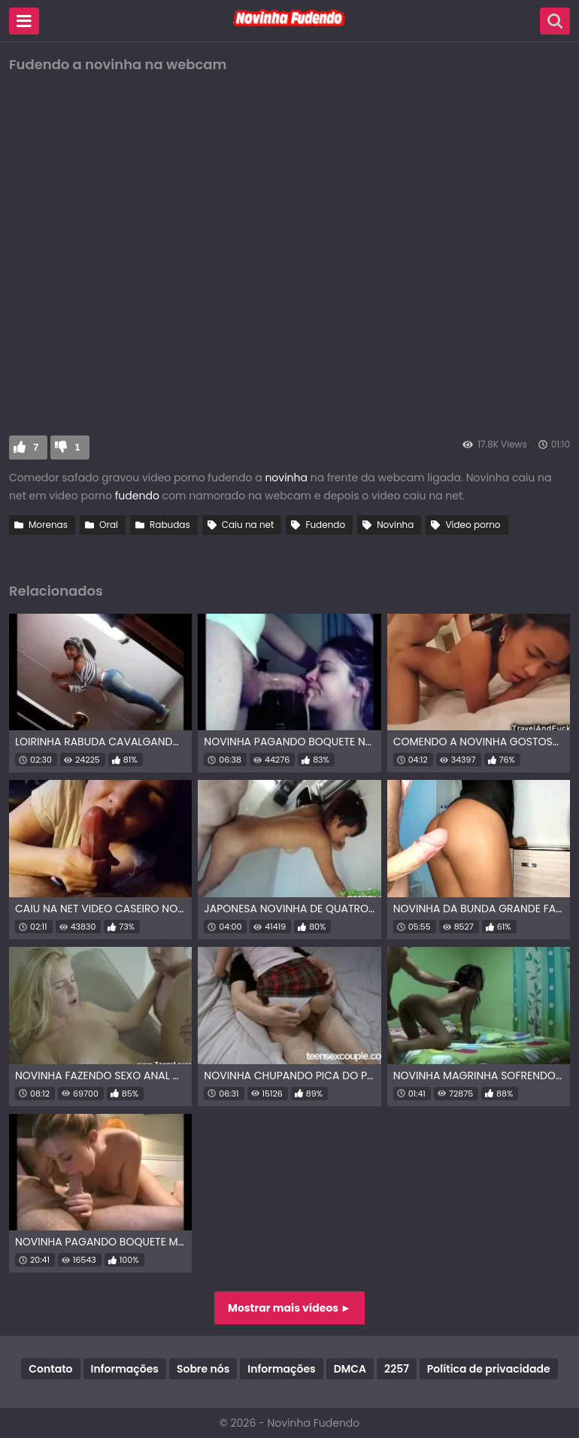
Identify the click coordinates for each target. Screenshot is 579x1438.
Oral (108, 524)
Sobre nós (203, 1368)
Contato (50, 1368)
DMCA (350, 1368)
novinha (286, 477)
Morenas (48, 524)
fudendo (138, 495)
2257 (396, 1368)
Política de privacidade (488, 1368)
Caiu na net (248, 524)
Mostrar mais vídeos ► (289, 1307)
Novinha (395, 524)
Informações (125, 1368)
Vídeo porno (472, 524)
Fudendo (325, 524)
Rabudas (170, 524)
